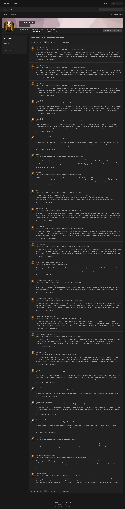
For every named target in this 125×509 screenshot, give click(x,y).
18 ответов (54, 275)
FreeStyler (66, 139)
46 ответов (53, 396)
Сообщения (7, 50)
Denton (65, 336)
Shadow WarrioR (68, 246)
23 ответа (52, 238)
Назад (36, 42)
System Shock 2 (41, 352)
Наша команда (24, 10)
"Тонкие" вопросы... (43, 226)
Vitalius (65, 282)
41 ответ (50, 59)
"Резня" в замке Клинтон (45, 456)
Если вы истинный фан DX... (46, 334)
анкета (38, 173)
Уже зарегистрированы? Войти (99, 4)
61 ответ (52, 185)
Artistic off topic (71, 354)
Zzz (64, 390)
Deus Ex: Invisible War (76, 103)
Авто (38, 370)
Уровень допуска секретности (50, 262)
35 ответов (54, 486)
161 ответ (52, 346)
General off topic (75, 174)
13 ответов (54, 382)
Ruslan (65, 49)
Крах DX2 (39, 101)
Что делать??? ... (42, 208)
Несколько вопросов (44, 402)
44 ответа (53, 293)
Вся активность (8, 38)
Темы (5, 47)
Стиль (62, 502)
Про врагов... (41, 244)
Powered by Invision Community (62, 506)
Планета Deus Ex (10, 3)
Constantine (39, 49)
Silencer (65, 404)
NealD (65, 228)
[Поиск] (105, 9)
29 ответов (51, 149)
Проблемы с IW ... (42, 47)
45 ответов (52, 414)
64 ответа (51, 113)
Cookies (68, 502)
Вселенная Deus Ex (75, 336)
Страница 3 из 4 (67, 42)
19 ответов (54, 468)
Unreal (38, 388)
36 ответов (53, 220)
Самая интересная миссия (45, 316)
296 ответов (54, 364)
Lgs (64, 354)
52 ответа (53, 328)
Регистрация (117, 3)
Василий (66, 103)
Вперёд (53, 42)
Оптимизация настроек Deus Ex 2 (48, 280)
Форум (6, 10)
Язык (56, 502)
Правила (13, 10)
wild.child (66, 174)
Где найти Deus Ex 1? (44, 137)
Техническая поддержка (77, 49)
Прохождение (41, 474)
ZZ (64, 372)
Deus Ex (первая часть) (78, 139)
